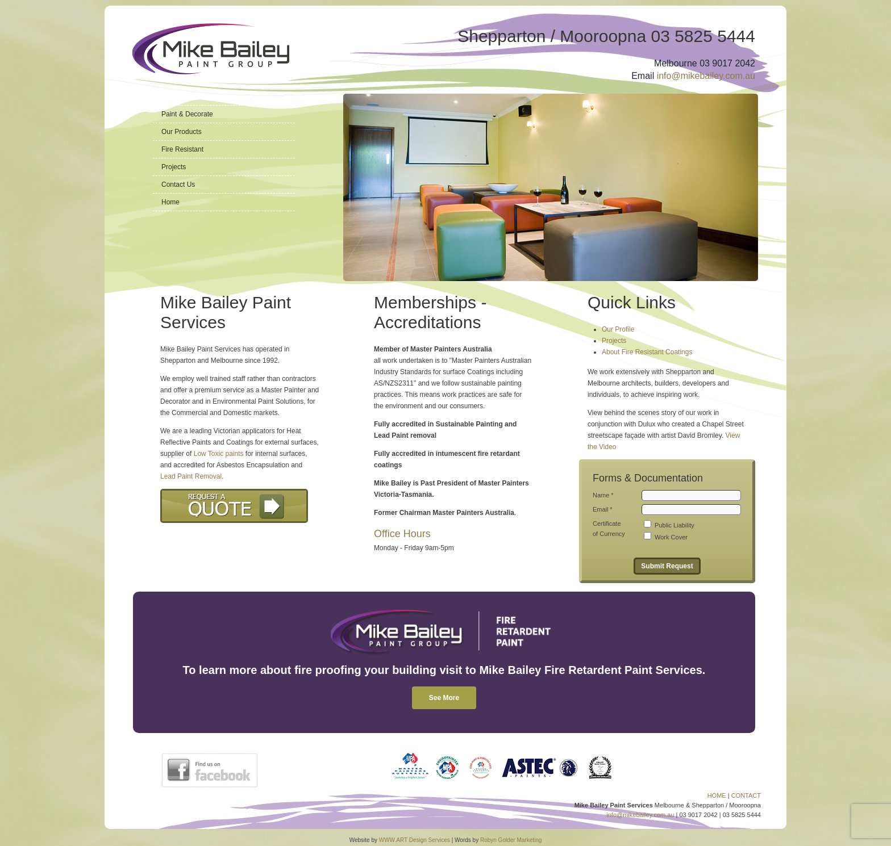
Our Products (181, 132)
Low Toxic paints (219, 454)
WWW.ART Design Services (414, 840)
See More (444, 698)
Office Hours (402, 533)
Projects (173, 167)
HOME (716, 795)
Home (170, 202)
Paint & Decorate (187, 114)
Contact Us (178, 185)
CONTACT (746, 795)
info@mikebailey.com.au (706, 76)
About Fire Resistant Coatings (647, 352)
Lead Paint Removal (191, 476)
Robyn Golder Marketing (511, 840)
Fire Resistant (182, 149)
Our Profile (618, 329)
